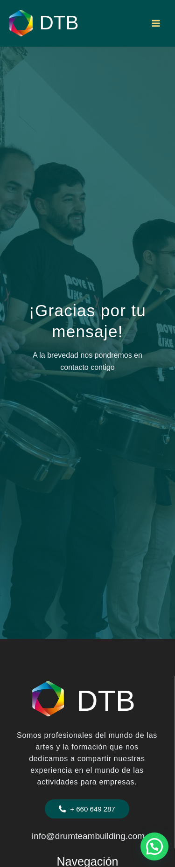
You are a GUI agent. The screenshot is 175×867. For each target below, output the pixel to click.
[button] (87, 808)
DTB (59, 23)
